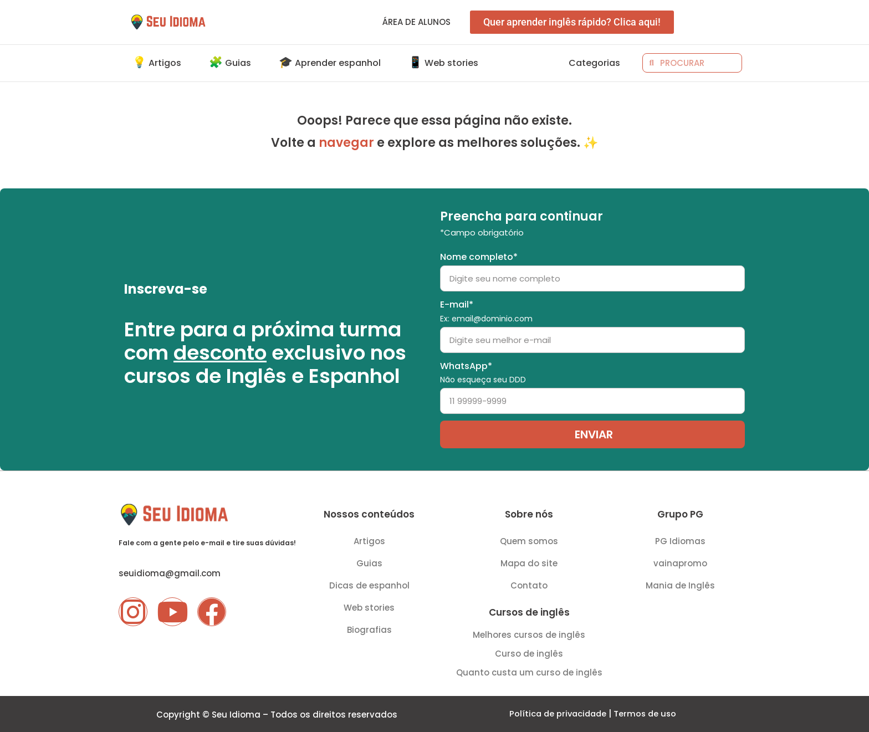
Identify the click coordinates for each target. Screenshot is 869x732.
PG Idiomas (680, 540)
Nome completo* (479, 255)
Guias (369, 562)
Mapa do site (529, 562)
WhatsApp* (483, 372)
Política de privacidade (557, 713)
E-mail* (486, 310)
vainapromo (680, 562)
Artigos (369, 540)
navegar (346, 142)
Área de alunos (416, 22)
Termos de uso (647, 713)
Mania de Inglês (680, 584)
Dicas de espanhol (369, 584)
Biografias (369, 628)
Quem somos (529, 540)
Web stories (369, 606)
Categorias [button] (594, 63)
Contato (529, 584)
